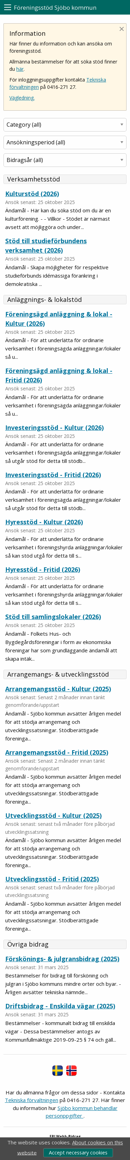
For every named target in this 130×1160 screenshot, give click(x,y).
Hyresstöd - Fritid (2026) (42, 569)
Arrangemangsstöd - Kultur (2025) (58, 689)
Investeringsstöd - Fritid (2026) (53, 475)
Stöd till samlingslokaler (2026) (53, 616)
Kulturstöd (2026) (32, 193)
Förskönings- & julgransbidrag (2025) (62, 959)
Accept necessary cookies (78, 1152)
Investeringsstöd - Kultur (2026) (54, 427)
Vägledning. (22, 97)
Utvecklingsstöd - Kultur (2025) (53, 815)
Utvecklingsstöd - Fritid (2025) (52, 879)
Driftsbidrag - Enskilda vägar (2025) (60, 1006)
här (20, 69)
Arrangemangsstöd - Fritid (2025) (56, 752)
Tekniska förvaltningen (31, 1100)
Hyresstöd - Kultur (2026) (44, 522)
